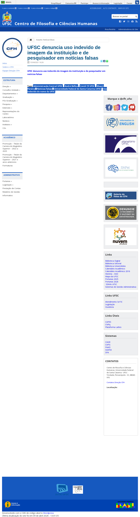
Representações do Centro (11, 112)
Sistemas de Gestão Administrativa (120, 287)
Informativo (8, 195)
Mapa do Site (123, 8)
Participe (84, 3)
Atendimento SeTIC (113, 301)
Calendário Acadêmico (115, 268)
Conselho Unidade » (11, 90)
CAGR (107, 342)
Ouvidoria (109, 307)
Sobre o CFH (8, 67)
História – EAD (111, 274)
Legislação (118, 3)
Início (5, 63)
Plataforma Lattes (113, 327)
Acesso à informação (101, 3)
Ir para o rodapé (50, 8)
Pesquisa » (7, 104)
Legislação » (8, 185)
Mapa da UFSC (111, 276)
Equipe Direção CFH (11, 70)
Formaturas (8, 165)
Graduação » (8, 97)
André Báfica (71, 86)
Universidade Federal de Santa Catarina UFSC (77, 88)
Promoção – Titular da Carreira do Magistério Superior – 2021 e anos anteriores (12, 158)
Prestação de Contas (12, 188)
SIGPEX (108, 350)
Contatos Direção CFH (116, 382)
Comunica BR (70, 3)
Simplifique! (56, 3)
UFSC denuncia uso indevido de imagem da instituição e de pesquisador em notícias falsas (63, 53)
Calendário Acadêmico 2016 (117, 271)
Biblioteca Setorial (113, 263)
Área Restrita (110, 29)
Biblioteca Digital (112, 261)
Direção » (7, 86)
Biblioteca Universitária (115, 266)
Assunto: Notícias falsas (45, 40)
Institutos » (7, 124)
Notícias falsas (44, 88)
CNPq (107, 324)
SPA (107, 352)
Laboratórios (8, 117)
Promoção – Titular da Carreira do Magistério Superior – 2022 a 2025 (12, 147)
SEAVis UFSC (111, 284)
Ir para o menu (24, 8)
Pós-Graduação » (10, 100)
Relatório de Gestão (11, 192)
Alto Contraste (109, 8)
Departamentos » (10, 93)
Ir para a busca (37, 8)
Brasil (8, 2)
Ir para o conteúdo (9, 8)
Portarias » (7, 181)
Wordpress (48, 513)
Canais (129, 3)
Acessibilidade (95, 8)
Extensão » (7, 108)
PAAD (107, 347)
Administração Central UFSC (47, 86)
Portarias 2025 (111, 279)
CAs (4, 128)
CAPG (107, 344)
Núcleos (6, 121)
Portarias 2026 (111, 281)
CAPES (108, 322)
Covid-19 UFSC (87, 86)
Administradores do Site (128, 29)
